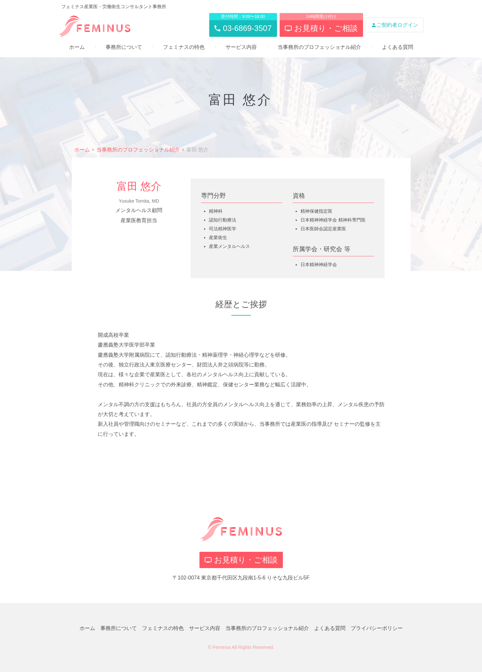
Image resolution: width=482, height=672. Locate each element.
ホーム (77, 47)
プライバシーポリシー (377, 628)
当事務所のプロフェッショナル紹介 (319, 47)
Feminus (221, 647)
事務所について (124, 47)
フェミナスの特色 (184, 47)
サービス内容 (241, 47)
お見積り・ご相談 (241, 559)
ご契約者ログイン (394, 25)
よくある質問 (397, 47)
